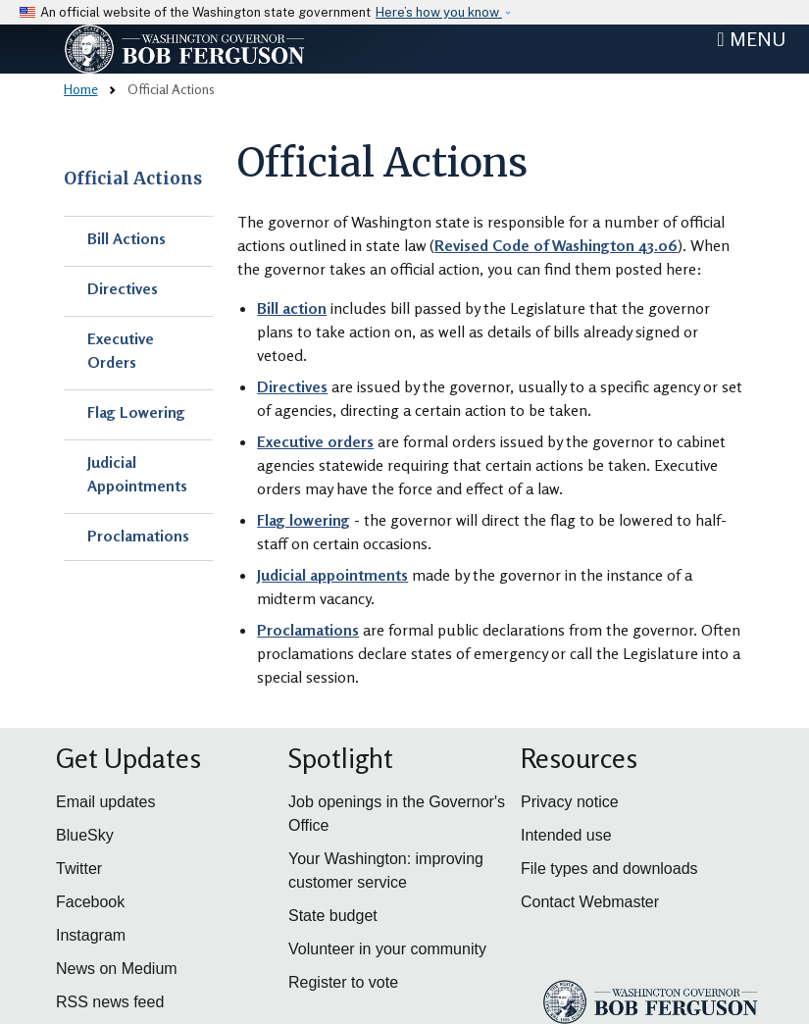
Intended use (566, 835)
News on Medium (116, 968)
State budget (333, 915)
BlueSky (85, 835)
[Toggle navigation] (751, 39)
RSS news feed (110, 1002)
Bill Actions (126, 238)
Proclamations (138, 535)
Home (81, 88)
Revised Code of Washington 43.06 (556, 245)
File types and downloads (609, 868)
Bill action (292, 308)
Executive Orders (120, 350)
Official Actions (133, 178)
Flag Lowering (136, 412)
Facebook (90, 902)
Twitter (79, 868)
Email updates (105, 802)
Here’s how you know (439, 12)
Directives (122, 288)
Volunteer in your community (387, 949)
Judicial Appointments (137, 473)
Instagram (91, 935)
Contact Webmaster (590, 902)
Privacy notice (570, 802)
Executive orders (315, 441)
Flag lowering (303, 520)
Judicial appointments (332, 575)
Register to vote (343, 982)
